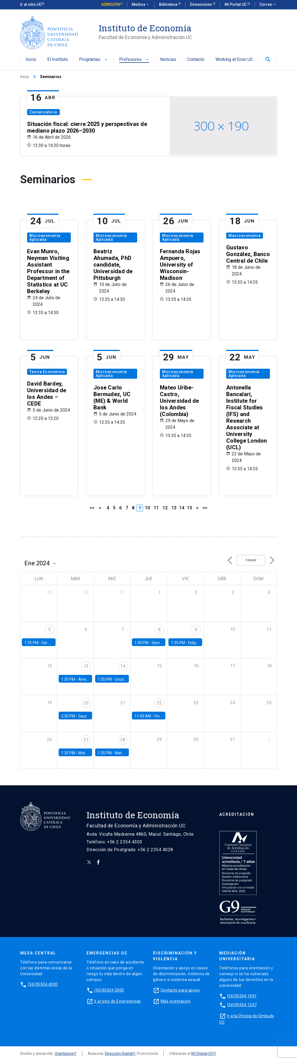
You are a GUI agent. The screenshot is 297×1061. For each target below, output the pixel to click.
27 (86, 739)
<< (92, 507)
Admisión (110, 4)
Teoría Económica (47, 372)
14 (181, 507)
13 (173, 507)
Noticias (168, 59)
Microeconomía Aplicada (45, 237)
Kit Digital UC (202, 1053)
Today (251, 560)
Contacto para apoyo (180, 990)
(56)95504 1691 (242, 996)
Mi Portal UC (236, 4)
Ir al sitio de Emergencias (117, 1001)
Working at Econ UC (234, 59)
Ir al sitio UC (31, 4)
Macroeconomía (244, 235)
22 (159, 703)
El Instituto (57, 59)
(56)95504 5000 (109, 990)
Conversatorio (43, 112)
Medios (141, 4)
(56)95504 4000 (43, 984)
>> (204, 507)
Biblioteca (168, 4)
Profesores (134, 59)
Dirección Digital (118, 1053)
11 (156, 507)
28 (122, 739)
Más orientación (176, 1001)
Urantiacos (64, 1053)
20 (86, 703)
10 (147, 507)
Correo (268, 4)
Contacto (195, 59)
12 (165, 507)
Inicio (31, 59)
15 (189, 507)
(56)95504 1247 (242, 1005)
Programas (93, 59)
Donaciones (201, 4)
